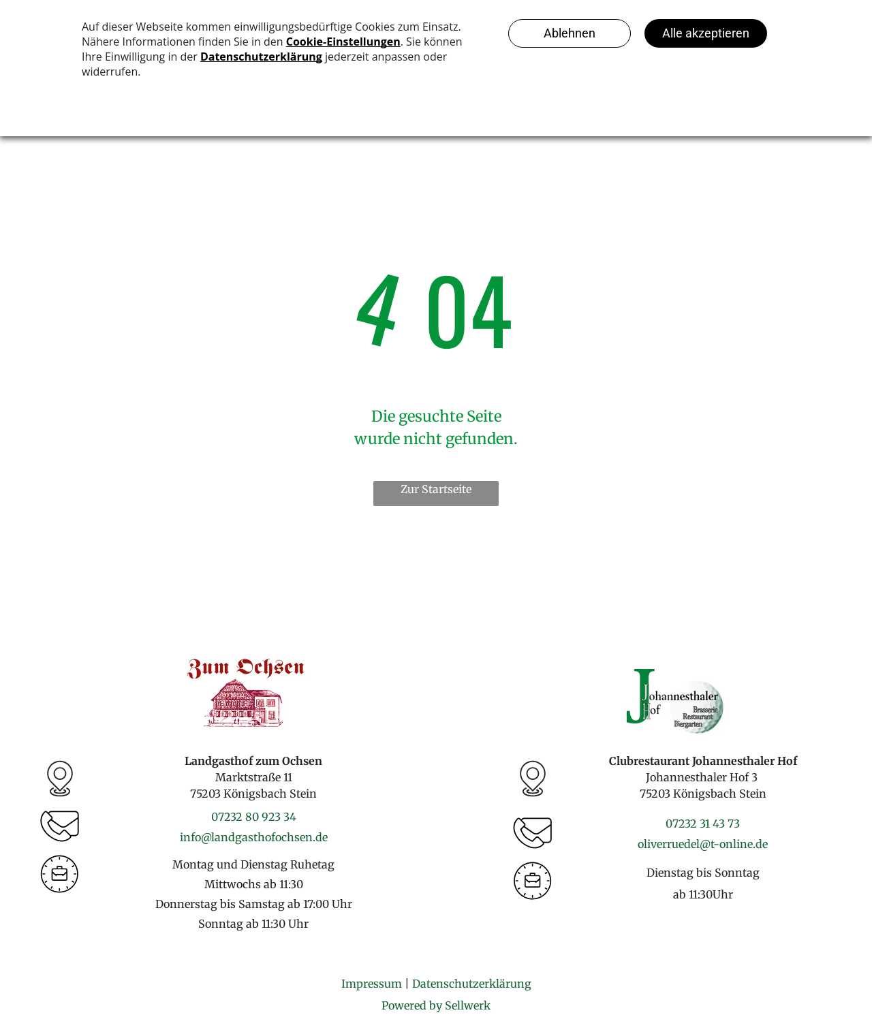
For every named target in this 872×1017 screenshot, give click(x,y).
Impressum (371, 983)
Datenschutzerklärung (471, 983)
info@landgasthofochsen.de (254, 837)
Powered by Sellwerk (436, 1005)
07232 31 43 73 (703, 823)
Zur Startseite (436, 489)
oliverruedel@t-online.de (703, 844)
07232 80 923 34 (253, 817)
